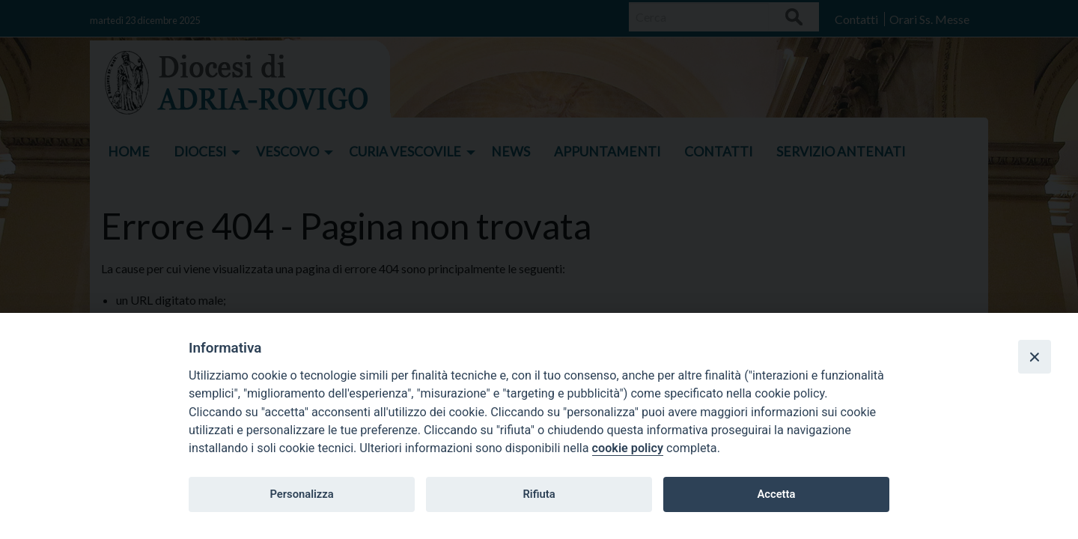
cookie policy (627, 448)
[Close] (1034, 356)
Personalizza (301, 494)
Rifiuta (539, 494)
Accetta (776, 494)
